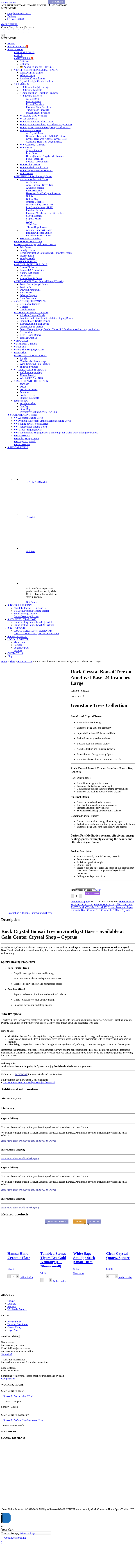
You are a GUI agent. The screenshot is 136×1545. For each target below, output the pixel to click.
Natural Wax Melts (29, 272)
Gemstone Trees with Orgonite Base (44, 141)
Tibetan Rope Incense (37, 227)
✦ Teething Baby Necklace (33, 115)
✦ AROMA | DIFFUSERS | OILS (30, 264)
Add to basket (92, 893)
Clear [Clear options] (98, 889)
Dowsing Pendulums (30, 289)
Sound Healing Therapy (25, 613)
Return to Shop (27, 1533)
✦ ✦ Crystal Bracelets (31, 96)
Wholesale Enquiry (17, 1309)
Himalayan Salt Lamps (31, 72)
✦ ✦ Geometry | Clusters (32, 144)
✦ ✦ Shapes (26, 147)
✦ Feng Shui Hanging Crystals (29, 349)
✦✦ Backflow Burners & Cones (36, 230)
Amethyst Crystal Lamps (32, 78)
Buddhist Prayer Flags (31, 372)
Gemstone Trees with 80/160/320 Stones (46, 136)
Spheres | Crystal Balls (37, 161)
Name (4, 1342)
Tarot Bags (25, 287)
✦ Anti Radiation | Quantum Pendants (39, 93)
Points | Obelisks (34, 158)
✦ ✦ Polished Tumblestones (34, 167)
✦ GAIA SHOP (15, 49)
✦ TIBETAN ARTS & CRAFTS (30, 369)
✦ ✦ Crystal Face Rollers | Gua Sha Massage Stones (46, 124)
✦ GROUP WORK (17, 628)
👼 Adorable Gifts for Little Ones (37, 67)
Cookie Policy (14, 1327)
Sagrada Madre (33, 218)
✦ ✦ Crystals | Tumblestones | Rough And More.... (45, 127)
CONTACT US (15, 653)
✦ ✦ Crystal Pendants (31, 90)
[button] (8, 8)
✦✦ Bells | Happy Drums (26, 438)
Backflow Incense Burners (39, 232)
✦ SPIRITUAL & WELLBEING (30, 355)
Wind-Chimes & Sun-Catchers (35, 364)
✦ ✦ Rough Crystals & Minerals (36, 170)
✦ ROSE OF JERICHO (25, 261)
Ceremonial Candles (30, 304)
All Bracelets (32, 98)
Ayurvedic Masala (35, 187)
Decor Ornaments (28, 389)
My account (19, 642)
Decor (23, 386)
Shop (12, 661)
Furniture (24, 392)
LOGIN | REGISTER (18, 639)
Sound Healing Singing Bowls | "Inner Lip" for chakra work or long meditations (60, 329)
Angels (23, 358)
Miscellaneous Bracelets (38, 112)
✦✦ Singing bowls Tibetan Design (31, 423)
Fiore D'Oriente (34, 190)
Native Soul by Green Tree (39, 204)
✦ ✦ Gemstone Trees (30, 130)
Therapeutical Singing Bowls (34, 323)
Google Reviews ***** (19, 13)
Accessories (26, 332)
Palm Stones (32, 153)
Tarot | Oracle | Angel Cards (34, 284)
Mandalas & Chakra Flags (33, 361)
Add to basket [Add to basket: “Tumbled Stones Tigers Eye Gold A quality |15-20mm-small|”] (59, 1281)
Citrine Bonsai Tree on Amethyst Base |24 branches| (29, 1082)
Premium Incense (34, 210)
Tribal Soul (31, 224)
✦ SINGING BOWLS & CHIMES (31, 312)
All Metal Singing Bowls (32, 315)
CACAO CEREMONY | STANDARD (33, 630)
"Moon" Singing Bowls (31, 326)
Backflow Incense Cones (38, 235)
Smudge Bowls (27, 258)
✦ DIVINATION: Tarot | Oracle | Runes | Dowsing (39, 281)
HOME (11, 43)
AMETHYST (77, 907)
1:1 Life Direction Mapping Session (31, 610)
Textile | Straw (21, 400)
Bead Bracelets (33, 101)
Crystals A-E (93, 910)
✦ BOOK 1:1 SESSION (19, 605)
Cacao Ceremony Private (26, 616)
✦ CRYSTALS (21, 84)
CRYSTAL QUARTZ (96, 907)
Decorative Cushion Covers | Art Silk (38, 412)
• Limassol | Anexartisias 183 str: (17, 1396)
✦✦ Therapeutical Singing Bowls (30, 426)
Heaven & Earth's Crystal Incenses (43, 193)
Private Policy (14, 1321)
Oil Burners (26, 275)
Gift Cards (25, 61)
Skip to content (8, 2)
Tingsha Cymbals (28, 337)
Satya (29, 221)
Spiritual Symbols (29, 366)
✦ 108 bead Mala (28, 118)
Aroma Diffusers (28, 267)
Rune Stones (26, 292)
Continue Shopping (80, 901)
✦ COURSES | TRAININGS (21, 619)
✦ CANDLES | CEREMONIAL (30, 301)
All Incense (31, 182)
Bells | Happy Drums (30, 335)
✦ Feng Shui (20, 352)
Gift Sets (24, 64)
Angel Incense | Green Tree (39, 185)
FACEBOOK (21, 1074)
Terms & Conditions (17, 1324)
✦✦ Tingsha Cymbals (25, 441)
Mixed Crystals (122, 910)
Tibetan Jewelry (28, 375)
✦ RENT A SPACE (17, 636)
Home (4, 661)
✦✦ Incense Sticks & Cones (34, 179)
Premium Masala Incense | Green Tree (45, 213)
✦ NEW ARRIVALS (24, 52)
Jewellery (24, 384)
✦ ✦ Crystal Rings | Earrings (34, 87)
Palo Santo (25, 247)
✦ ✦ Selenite (26, 173)
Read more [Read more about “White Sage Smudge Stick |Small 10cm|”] (78, 1273)
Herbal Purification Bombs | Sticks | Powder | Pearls (46, 253)
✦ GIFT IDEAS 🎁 (23, 58)
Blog (9, 656)
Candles (24, 306)
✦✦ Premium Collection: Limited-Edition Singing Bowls (42, 420)
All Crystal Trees (34, 133)
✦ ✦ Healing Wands (30, 164)
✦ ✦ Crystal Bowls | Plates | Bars (36, 121)
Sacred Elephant (34, 215)
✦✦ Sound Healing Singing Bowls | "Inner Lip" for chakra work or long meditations (56, 432)
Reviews (11, 1306)
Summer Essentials (29, 398)
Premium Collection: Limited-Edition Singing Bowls (46, 318)
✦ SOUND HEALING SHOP (22, 415)
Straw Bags (25, 409)
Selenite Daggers (28, 295)
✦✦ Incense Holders (30, 238)
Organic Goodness (35, 201)
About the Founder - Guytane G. (30, 608)
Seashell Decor (27, 395)
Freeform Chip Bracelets (38, 107)
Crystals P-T (107, 910)
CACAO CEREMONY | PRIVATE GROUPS (36, 633)
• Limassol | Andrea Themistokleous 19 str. (22, 1420)
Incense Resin (27, 255)
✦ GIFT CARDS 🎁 (17, 46)
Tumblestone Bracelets (37, 110)
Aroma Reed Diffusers (31, 278)
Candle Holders (27, 309)
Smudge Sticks (27, 250)
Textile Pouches (28, 403)
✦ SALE (18, 55)
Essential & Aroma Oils (31, 270)
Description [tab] (13, 913)
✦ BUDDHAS (21, 340)
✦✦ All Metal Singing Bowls (28, 417)
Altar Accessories (28, 298)
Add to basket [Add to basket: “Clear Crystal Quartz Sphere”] (125, 1277)
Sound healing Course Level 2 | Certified (34, 625)
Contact (11, 1301)
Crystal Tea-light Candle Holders (36, 81)
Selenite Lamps (27, 75)
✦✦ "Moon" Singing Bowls (28, 429)
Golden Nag (32, 199)
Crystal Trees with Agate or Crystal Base (46, 139)
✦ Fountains (20, 346)
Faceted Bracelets (35, 104)
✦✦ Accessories (22, 435)
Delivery (11, 16)
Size (73, 890)
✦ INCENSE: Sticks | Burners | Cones (33, 176)
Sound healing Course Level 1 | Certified (34, 622)
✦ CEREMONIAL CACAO (28, 241)
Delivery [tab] (47, 913)
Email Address (8, 1348)
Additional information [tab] (31, 913)
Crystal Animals (34, 150)
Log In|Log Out (21, 647)
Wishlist (18, 650)
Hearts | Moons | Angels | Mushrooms (44, 156)
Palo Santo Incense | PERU (39, 207)
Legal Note (13, 1330)
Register (18, 645)
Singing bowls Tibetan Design (35, 321)
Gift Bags (24, 406)
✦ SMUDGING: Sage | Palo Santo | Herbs (35, 244)
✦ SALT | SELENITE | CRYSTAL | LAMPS (36, 70)
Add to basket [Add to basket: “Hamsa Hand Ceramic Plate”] (26, 1277)
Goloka (29, 196)
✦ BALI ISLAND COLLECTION (31, 381)
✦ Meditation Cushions (25, 343)
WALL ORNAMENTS (31, 378)
